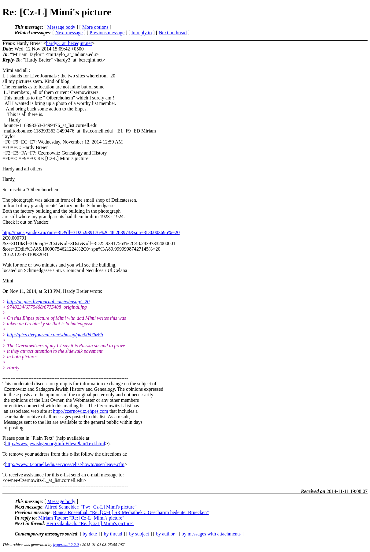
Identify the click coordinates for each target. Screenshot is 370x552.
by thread (113, 533)
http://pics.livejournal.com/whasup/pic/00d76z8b (55, 334)
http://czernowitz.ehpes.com (80, 411)
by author (165, 533)
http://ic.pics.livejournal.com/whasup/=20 (48, 301)
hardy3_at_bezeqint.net (69, 43)
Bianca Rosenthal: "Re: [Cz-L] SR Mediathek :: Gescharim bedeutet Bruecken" (131, 512)
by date (90, 533)
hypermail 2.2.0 (66, 544)
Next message (69, 32)
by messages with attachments (211, 533)
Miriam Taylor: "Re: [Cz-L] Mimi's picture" (81, 517)
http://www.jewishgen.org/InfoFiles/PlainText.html (55, 443)
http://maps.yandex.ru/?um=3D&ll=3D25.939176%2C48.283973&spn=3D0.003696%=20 (91, 232)
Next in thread (173, 32)
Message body (61, 27)
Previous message (107, 32)
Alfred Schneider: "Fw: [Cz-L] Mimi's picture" (91, 506)
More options (95, 27)
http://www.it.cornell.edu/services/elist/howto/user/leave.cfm (64, 464)
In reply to (141, 32)
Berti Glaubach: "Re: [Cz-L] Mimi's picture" (90, 523)
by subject (139, 533)
